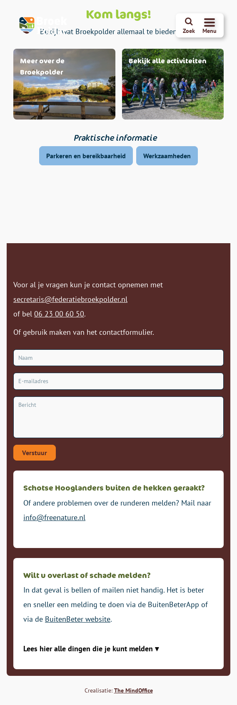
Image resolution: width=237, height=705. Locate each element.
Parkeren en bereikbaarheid (86, 156)
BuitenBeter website (77, 619)
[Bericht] (118, 417)
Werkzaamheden (167, 156)
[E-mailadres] (118, 381)
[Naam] (118, 357)
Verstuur (34, 452)
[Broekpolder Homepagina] (43, 25)
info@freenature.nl (54, 517)
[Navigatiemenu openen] (209, 25)
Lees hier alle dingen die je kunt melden (89, 648)
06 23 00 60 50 (59, 313)
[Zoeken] (188, 25)
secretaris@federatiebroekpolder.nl (70, 299)
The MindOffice (133, 690)
